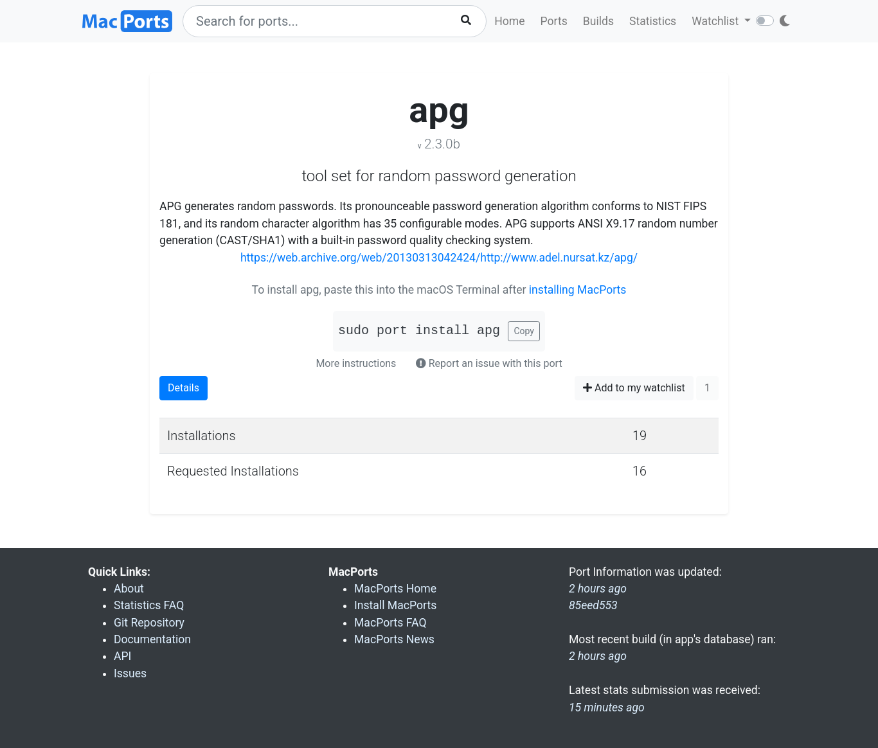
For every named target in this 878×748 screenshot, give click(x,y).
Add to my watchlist (634, 388)
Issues (130, 673)
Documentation (152, 639)
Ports (554, 21)
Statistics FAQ (149, 605)
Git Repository (149, 622)
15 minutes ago (607, 707)
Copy (524, 331)
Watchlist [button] (716, 21)
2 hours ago (598, 656)
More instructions (356, 363)
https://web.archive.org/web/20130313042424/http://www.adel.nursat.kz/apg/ (439, 257)
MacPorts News (394, 639)
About (129, 588)
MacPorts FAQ (390, 622)
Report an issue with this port (489, 363)
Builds (598, 21)
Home (509, 21)
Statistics (652, 21)
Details (183, 388)
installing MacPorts (578, 289)
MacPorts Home (395, 588)
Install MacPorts (395, 605)
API (122, 656)
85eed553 (593, 605)
